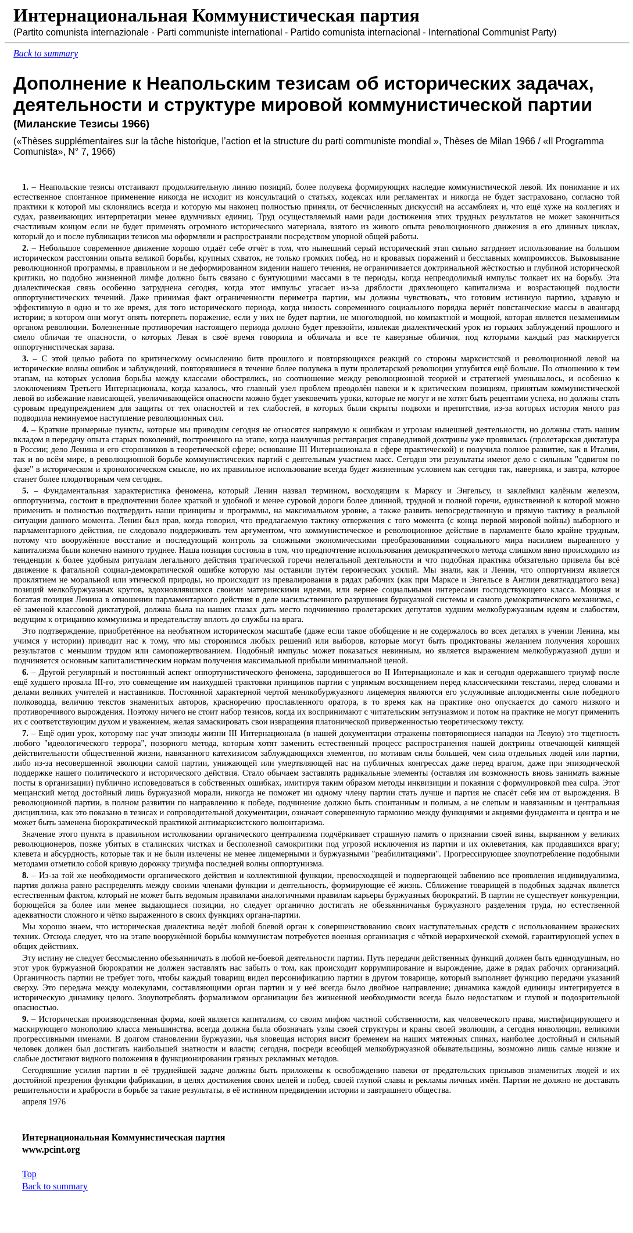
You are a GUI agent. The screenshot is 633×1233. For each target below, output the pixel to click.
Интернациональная (100, 15)
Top (29, 1174)
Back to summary (55, 1186)
